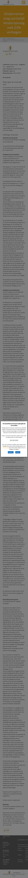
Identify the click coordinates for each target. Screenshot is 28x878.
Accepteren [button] (10, 452)
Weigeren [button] (18, 452)
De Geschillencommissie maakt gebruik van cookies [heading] (14, 424)
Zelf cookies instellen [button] (14, 440)
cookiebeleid (5, 447)
